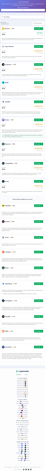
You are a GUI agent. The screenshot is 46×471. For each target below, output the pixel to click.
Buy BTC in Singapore (22, 414)
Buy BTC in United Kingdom (22, 403)
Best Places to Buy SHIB (22, 395)
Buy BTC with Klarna (23, 433)
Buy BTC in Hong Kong (22, 416)
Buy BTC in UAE (22, 406)
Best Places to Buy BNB (22, 387)
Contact (39, 467)
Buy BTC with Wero (22, 439)
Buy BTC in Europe (22, 405)
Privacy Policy (16, 467)
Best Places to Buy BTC (22, 380)
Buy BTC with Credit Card (22, 424)
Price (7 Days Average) (37, 23)
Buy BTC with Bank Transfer (22, 422)
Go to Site (38, 28)
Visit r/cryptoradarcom (23, 7)
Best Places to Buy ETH (22, 382)
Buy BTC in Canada (22, 408)
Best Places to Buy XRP (22, 385)
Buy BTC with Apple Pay (22, 430)
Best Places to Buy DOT (22, 391)
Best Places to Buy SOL (22, 384)
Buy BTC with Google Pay (22, 431)
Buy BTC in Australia (22, 410)
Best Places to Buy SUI (22, 396)
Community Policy (32, 467)
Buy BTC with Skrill (22, 435)
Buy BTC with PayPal (22, 428)
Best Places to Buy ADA (22, 389)
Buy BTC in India (23, 417)
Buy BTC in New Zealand (22, 412)
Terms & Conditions (8, 467)
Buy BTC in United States (22, 401)
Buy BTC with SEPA (22, 426)
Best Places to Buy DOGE (22, 393)
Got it (23, 10)
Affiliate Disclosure (24, 467)
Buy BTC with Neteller (22, 437)
